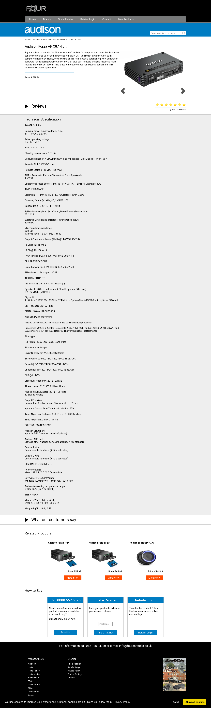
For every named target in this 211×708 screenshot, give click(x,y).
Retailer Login (87, 19)
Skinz (30, 688)
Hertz (30, 667)
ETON (30, 681)
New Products (126, 19)
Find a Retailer (65, 19)
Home (32, 19)
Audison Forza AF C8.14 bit (69, 40)
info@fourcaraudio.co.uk (135, 646)
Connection (33, 691)
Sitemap (71, 677)
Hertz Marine (34, 674)
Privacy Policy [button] (122, 702)
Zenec (31, 695)
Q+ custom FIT (35, 684)
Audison (52, 40)
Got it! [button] (176, 702)
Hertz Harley (34, 670)
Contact (106, 19)
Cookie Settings (75, 674)
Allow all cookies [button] (195, 702)
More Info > (73, 577)
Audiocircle (33, 677)
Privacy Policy (74, 670)
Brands (47, 19)
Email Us (65, 632)
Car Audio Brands (39, 40)
